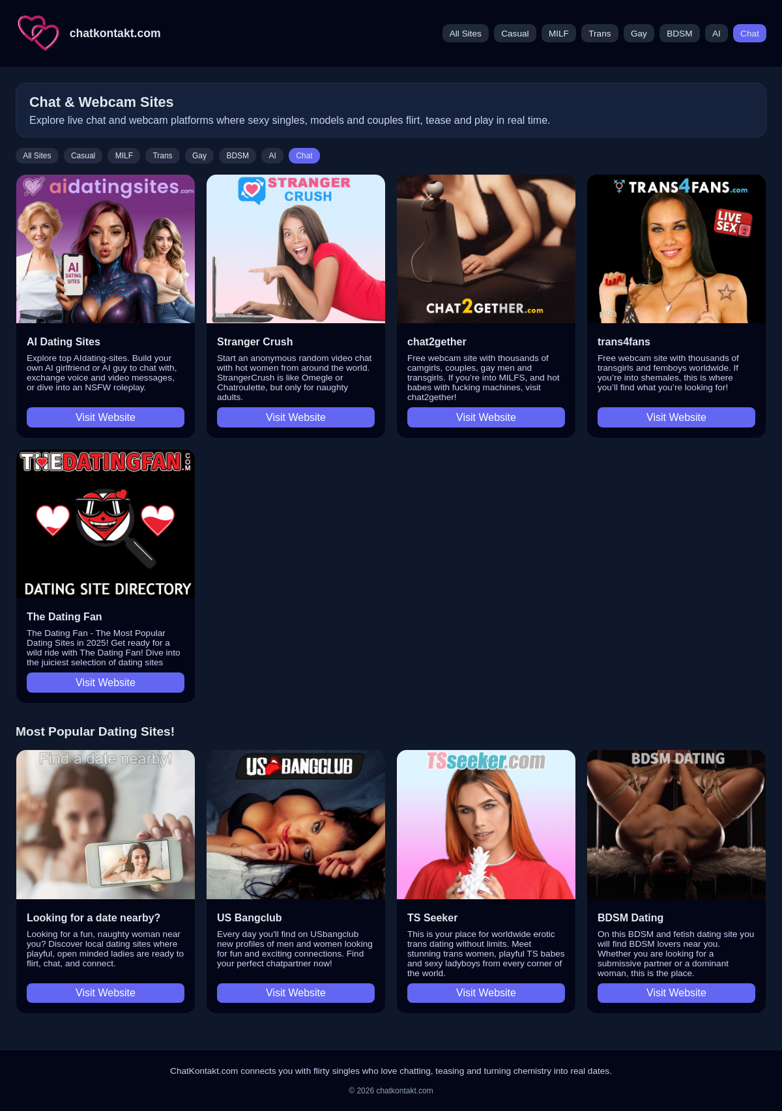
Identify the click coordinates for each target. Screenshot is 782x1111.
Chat (749, 33)
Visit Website (106, 417)
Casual (515, 33)
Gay (639, 33)
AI (716, 33)
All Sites (466, 33)
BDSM (679, 33)
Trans (599, 33)
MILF (559, 33)
